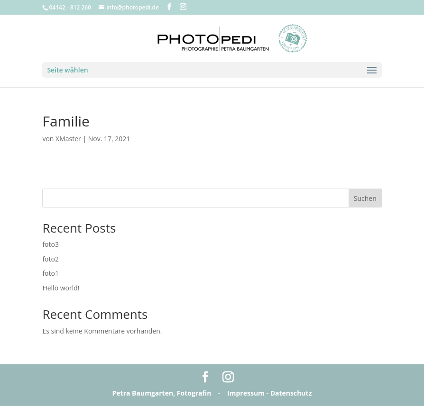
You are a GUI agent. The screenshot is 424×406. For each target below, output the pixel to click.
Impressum (246, 392)
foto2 (50, 258)
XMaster (68, 138)
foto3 (50, 244)
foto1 (50, 273)
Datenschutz (291, 392)
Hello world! (60, 287)
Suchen (365, 198)
